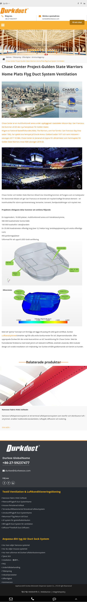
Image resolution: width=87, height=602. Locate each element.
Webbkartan (46, 592)
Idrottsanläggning (38, 57)
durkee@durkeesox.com (16, 470)
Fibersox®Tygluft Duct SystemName (16, 501)
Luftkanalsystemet (9, 335)
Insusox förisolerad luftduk (12, 505)
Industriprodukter (9, 575)
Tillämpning (17, 57)
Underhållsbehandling (10, 567)
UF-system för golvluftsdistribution (15, 520)
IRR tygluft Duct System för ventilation (17, 524)
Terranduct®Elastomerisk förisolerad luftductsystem (23, 509)
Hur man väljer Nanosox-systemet (15, 545)
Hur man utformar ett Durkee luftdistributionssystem (23, 552)
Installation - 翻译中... (10, 560)
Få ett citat (77, 22)
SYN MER (6, 427)
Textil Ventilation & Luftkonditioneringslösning (31, 491)
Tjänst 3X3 (6, 556)
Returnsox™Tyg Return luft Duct (14, 516)
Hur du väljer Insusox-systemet (14, 549)
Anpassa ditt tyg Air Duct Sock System (25, 538)
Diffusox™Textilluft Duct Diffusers (15, 527)
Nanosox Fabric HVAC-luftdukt (15, 409)
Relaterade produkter (43, 362)
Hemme (9, 57)
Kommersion (7, 582)
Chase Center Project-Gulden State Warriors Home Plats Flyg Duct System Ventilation (35, 61)
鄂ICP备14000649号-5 (30, 592)
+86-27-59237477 (15, 462)
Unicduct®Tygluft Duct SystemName (16, 513)
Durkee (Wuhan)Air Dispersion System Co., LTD (41, 586)
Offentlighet (26, 57)
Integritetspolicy (58, 592)
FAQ (3, 563)
